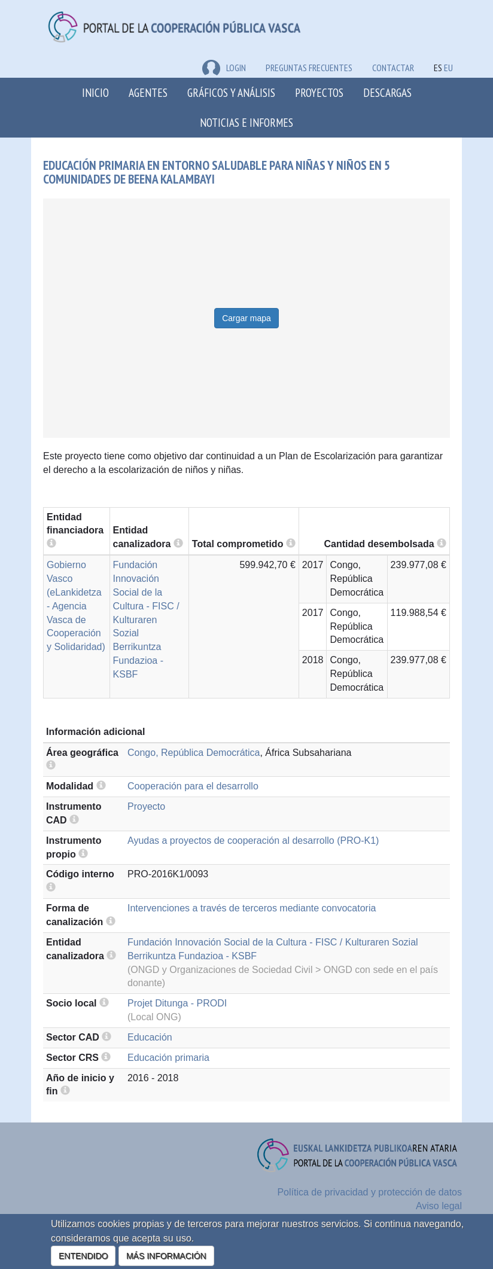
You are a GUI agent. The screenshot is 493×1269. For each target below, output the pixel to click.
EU (448, 68)
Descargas (387, 92)
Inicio (95, 92)
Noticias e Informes (246, 122)
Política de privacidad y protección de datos (369, 1192)
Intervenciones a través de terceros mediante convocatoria (251, 908)
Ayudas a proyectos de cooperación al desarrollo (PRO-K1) (253, 840)
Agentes (148, 92)
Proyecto (146, 806)
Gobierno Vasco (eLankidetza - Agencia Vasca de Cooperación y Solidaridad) (76, 606)
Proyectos (319, 92)
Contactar (393, 68)
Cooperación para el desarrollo (192, 786)
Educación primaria (168, 1058)
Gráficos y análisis (231, 92)
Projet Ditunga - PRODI (177, 1003)
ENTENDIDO (83, 1256)
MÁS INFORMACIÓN (166, 1256)
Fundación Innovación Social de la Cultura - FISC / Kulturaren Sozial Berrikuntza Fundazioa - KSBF (146, 619)
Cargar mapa (246, 318)
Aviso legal (439, 1206)
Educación (149, 1037)
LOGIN (224, 68)
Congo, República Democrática (193, 753)
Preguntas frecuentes (309, 68)
